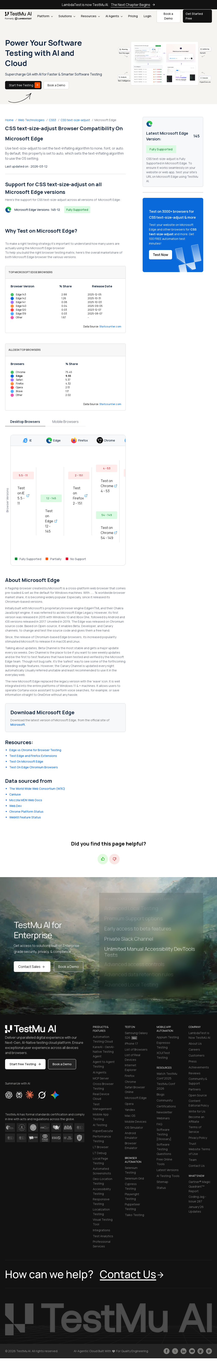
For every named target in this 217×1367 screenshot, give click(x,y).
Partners (195, 1089)
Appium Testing (168, 1037)
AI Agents (114, 16)
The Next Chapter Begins (133, 4)
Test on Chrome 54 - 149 (107, 532)
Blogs (160, 1094)
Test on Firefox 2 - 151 (79, 496)
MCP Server (101, 1078)
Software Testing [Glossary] (164, 1134)
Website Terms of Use (199, 1151)
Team (193, 1160)
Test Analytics (103, 1236)
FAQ (159, 1124)
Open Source (198, 1095)
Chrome (130, 1082)
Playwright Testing (132, 1196)
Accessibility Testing (102, 1191)
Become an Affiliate (196, 1119)
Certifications (166, 1106)
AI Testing (100, 1125)
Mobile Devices (135, 1122)
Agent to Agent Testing (104, 1064)
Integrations (101, 1230)
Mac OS (130, 1116)
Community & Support (198, 1081)
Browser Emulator (131, 1145)
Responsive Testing (101, 1201)
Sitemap (162, 1182)
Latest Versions (168, 1170)
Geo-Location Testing (102, 1181)
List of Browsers (136, 1049)
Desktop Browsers (25, 421)
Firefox (129, 1076)
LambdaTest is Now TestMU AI (199, 1035)
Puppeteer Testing (132, 1206)
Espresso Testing (163, 1045)
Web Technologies (31, 120)
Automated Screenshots (102, 1171)
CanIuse (15, 794)
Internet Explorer (130, 1067)
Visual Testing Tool (103, 1221)
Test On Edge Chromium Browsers (33, 767)
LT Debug (99, 1153)
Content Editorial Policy (199, 1103)
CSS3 (52, 120)
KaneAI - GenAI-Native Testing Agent (103, 1051)
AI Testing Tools (168, 1176)
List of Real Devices (132, 1057)
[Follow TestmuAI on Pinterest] (209, 1351)
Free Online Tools (164, 1161)
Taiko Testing (134, 1215)
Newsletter (164, 1112)
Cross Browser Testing (103, 1086)
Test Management (102, 1106)
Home (9, 120)
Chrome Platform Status (26, 811)
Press (193, 1061)
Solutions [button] (66, 16)
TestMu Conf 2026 (166, 1086)
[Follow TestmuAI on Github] (200, 1351)
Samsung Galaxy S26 (136, 1035)
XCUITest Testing (163, 1055)
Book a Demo (56, 85)
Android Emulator (131, 1135)
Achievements (199, 1067)
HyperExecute (103, 1131)
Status (161, 1188)
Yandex (130, 1110)
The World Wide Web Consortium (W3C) (37, 789)
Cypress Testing (131, 1186)
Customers (196, 1055)
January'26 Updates (196, 1209)
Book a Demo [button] (168, 16)
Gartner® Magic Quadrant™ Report (199, 1186)
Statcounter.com (110, 326)
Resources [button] (90, 16)
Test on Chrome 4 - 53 (107, 485)
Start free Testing (24, 85)
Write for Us (197, 1111)
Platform (45, 16)
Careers (194, 1049)
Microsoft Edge (136, 1098)
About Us (195, 1043)
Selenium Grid (134, 1178)
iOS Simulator (134, 1127)
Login (147, 16)
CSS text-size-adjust (75, 120)
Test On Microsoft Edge (26, 761)
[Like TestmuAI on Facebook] (167, 1351)
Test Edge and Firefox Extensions (33, 756)
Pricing (133, 16)
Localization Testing (101, 1211)
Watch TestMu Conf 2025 (167, 1076)
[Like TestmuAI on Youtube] (192, 1351)
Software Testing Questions (164, 1149)
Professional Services (101, 1244)
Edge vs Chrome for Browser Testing (35, 750)
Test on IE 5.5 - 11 (23, 496)
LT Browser (100, 1147)
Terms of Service (195, 1129)
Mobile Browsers (65, 421)
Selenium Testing (131, 1170)
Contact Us (197, 1166)
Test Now (160, 254)
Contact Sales (32, 966)
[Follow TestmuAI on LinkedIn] (183, 1351)
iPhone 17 (131, 1043)
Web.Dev (15, 806)
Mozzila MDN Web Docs (25, 800)
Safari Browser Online (135, 1089)
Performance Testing (102, 1138)
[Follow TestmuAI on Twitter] (175, 1351)
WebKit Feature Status (25, 817)
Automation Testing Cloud (103, 1039)
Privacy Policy (198, 1138)
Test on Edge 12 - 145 (51, 521)
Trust (192, 1144)
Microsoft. (18, 725)
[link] (18, 16)
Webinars (163, 1118)
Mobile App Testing (101, 1116)
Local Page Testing (100, 1160)
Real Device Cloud (101, 1096)
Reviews (194, 1073)
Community (164, 1100)
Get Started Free (194, 16)
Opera (129, 1104)
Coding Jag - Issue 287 (197, 1199)
